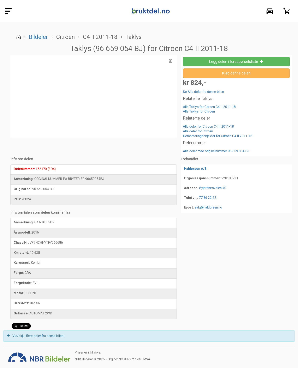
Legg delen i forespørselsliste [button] (236, 61)
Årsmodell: (22, 232)
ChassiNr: (21, 243)
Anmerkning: (24, 179)
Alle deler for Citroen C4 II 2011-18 (208, 126)
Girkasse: (21, 313)
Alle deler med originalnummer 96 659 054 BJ (216, 151)
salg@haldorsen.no (208, 207)
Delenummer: (24, 169)
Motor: (19, 293)
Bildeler (38, 37)
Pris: (17, 199)
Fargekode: (23, 283)
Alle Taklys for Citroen (199, 111)
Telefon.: (191, 198)
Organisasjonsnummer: (202, 178)
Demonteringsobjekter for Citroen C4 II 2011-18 (217, 136)
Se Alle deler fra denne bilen (203, 92)
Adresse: (191, 188)
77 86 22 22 (207, 198)
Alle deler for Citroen (198, 131)
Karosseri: (22, 263)
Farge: (19, 273)
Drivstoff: (21, 303)
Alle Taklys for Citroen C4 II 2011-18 (209, 107)
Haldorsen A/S (195, 169)
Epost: (189, 207)
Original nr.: (22, 189)
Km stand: (21, 253)
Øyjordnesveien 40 (212, 188)
